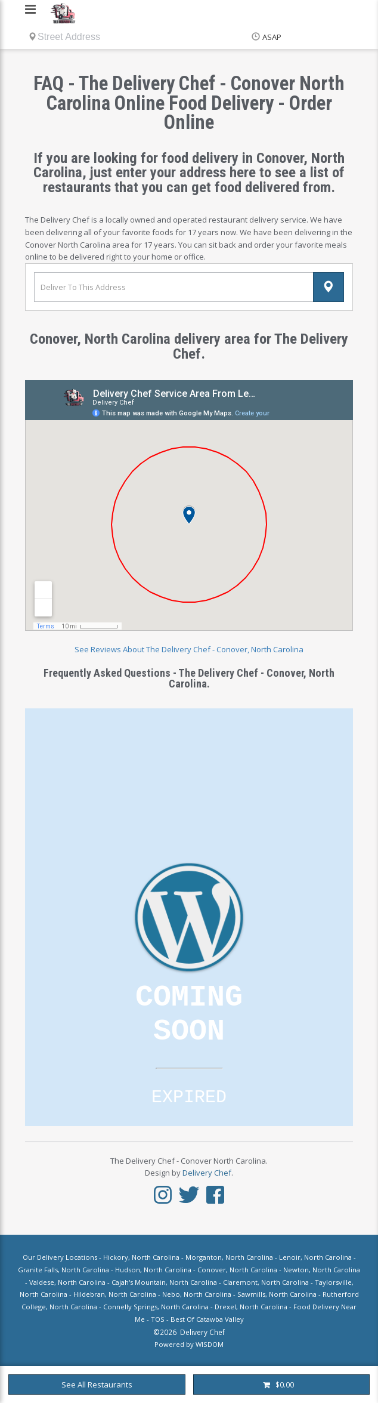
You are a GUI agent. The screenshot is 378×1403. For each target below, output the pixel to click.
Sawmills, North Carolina (277, 1294)
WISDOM (210, 1344)
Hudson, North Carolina (153, 1269)
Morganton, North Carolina (229, 1257)
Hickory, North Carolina (141, 1257)
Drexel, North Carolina (251, 1306)
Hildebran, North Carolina (114, 1294)
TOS (158, 1319)
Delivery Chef (206, 1172)
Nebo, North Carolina (196, 1294)
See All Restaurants (96, 1384)
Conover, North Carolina (237, 1269)
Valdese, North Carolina (67, 1282)
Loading (189, 917)
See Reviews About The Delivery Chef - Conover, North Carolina (189, 649)
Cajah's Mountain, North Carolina (164, 1282)
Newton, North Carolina (321, 1269)
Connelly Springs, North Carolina (156, 1306)
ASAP (271, 37)
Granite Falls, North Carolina (63, 1269)
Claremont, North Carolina (266, 1282)
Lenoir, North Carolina (315, 1257)
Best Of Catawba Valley (207, 1319)
